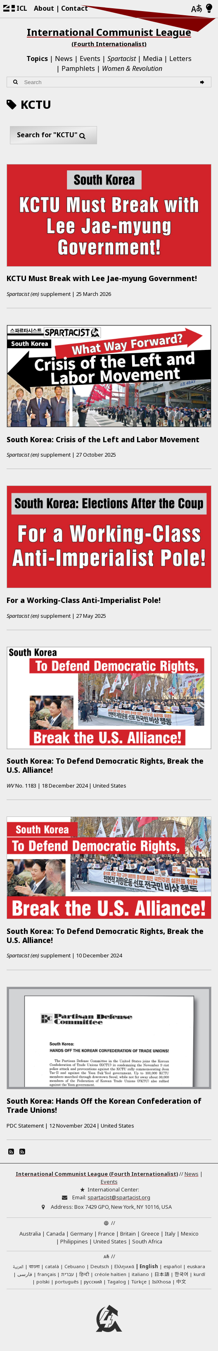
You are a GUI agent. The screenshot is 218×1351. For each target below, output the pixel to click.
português (66, 1281)
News (64, 58)
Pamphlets (78, 68)
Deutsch (99, 1266)
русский (93, 1281)
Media (152, 58)
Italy (170, 1233)
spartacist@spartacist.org (119, 1197)
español (173, 1266)
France (106, 1233)
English (149, 1266)
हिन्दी (84, 1274)
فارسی (24, 1274)
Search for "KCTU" (53, 135)
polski (43, 1281)
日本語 (161, 1274)
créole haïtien (110, 1274)
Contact (74, 8)
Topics (37, 58)
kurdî (199, 1274)
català (52, 1266)
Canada (55, 1233)
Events (90, 58)
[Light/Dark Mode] (209, 8)
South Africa (147, 1241)
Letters (180, 58)
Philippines (74, 1241)
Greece (150, 1233)
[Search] (203, 82)
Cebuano (74, 1266)
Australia (30, 1233)
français (47, 1274)
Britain (128, 1233)
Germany (81, 1233)
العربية (18, 1267)
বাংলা (34, 1267)
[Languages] (196, 8)
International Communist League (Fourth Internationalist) (97, 1173)
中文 (181, 1281)
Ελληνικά (124, 1266)
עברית (67, 1274)
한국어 (181, 1274)
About (44, 8)
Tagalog (116, 1281)
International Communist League (109, 37)
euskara (196, 1266)
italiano (140, 1274)
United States (110, 1241)
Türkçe (139, 1281)
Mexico (190, 1233)
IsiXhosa (161, 1281)
